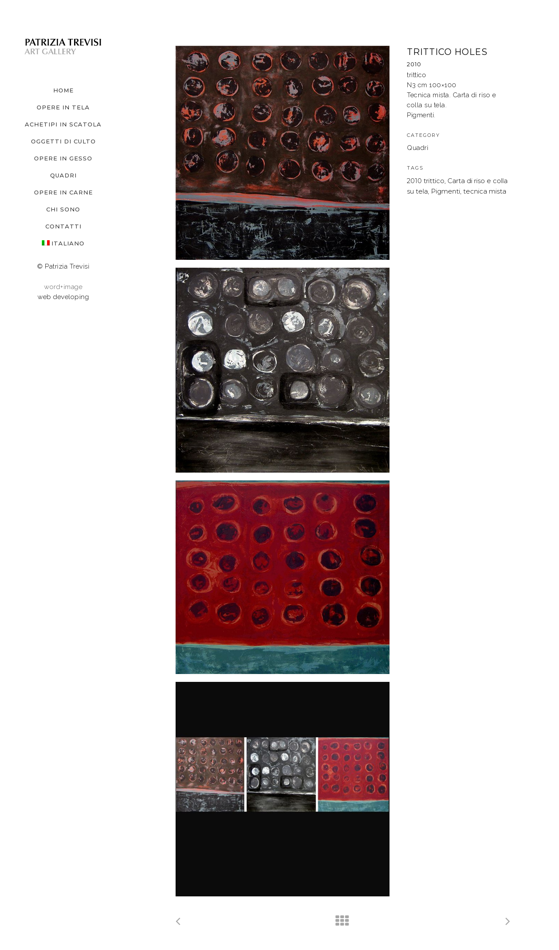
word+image (63, 287)
